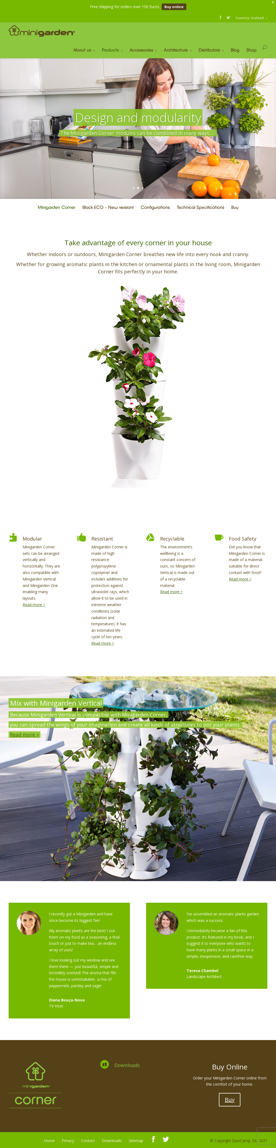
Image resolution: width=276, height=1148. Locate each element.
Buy (235, 207)
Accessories (141, 50)
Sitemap (136, 1140)
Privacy (68, 1140)
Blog (235, 50)
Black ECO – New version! (108, 207)
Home (49, 1140)
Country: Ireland (250, 18)
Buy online (174, 6)
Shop (251, 50)
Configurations (155, 207)
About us (82, 50)
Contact (88, 1140)
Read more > (34, 604)
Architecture (176, 50)
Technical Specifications (200, 207)
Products (110, 50)
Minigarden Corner (56, 207)
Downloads (127, 1065)
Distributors (209, 50)
